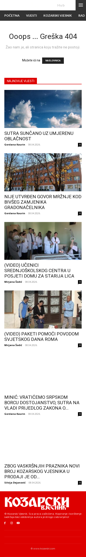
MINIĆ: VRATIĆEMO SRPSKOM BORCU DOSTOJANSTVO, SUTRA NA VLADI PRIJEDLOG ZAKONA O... (41, 403)
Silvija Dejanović (15, 482)
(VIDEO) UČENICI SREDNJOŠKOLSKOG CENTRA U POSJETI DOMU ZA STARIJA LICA (39, 271)
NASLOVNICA (53, 60)
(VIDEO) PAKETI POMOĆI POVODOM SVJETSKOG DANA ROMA (41, 336)
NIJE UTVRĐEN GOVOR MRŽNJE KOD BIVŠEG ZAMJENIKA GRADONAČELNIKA (42, 202)
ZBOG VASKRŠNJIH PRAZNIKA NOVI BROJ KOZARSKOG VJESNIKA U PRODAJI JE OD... (42, 471)
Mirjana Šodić (13, 281)
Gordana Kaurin (14, 144)
